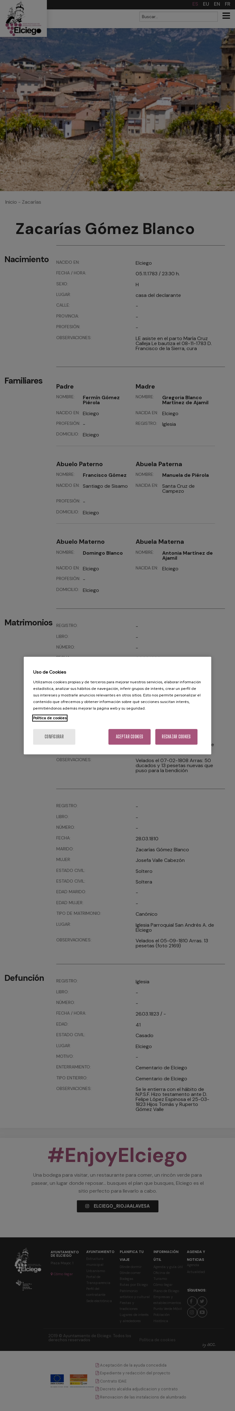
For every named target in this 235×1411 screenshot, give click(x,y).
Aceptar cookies (129, 736)
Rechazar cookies (176, 736)
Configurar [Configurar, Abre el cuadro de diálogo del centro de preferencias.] (54, 736)
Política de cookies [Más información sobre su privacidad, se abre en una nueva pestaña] (50, 718)
